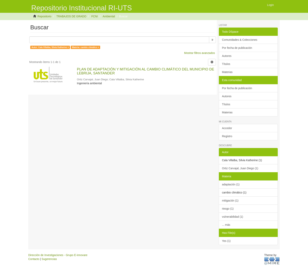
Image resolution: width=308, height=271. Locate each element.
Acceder (227, 128)
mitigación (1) (230, 200)
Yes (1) (226, 240)
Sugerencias (49, 259)
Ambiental (109, 16)
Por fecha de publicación (237, 47)
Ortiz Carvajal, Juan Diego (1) (240, 168)
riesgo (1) (228, 208)
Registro (227, 136)
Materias (227, 72)
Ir (212, 39)
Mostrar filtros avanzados (199, 53)
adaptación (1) (231, 184)
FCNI (94, 16)
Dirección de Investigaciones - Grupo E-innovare (57, 255)
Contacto (33, 259)
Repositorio (44, 16)
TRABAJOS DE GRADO (71, 16)
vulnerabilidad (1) (232, 216)
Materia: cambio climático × (85, 47)
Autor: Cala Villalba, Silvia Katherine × (50, 47)
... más (226, 224)
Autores (226, 55)
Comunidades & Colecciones (239, 39)
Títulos (226, 64)
